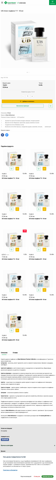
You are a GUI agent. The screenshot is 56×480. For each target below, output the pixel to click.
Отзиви (15, 353)
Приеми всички (47, 476)
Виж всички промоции (22, 106)
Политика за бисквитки (10, 470)
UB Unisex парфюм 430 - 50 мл (37, 299)
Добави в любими (50, 106)
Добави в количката (27, 101)
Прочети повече (6, 130)
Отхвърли (37, 476)
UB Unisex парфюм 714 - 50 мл (10, 218)
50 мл (9, 113)
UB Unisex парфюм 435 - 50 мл (10, 340)
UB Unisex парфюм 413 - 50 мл (10, 299)
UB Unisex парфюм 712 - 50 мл (10, 178)
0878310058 (22, 3)
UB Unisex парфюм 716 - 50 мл (10, 259)
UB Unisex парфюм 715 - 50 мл (37, 218)
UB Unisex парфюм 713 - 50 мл (37, 178)
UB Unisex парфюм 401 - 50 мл (37, 259)
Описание (4, 353)
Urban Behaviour (10, 115)
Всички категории (7, 445)
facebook (5, 439)
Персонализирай (26, 476)
